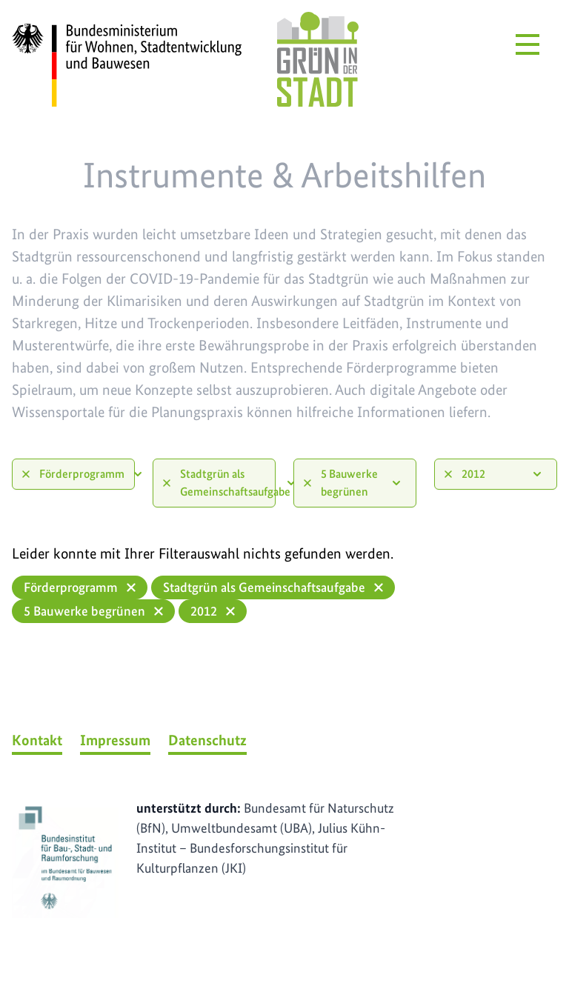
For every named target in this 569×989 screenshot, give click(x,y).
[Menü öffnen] (527, 44)
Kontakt (37, 740)
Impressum (115, 740)
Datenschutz (207, 740)
